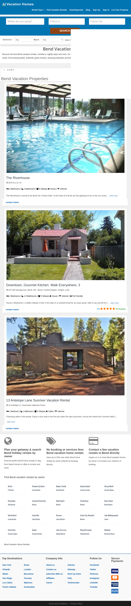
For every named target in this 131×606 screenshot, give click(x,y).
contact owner (12, 201)
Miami (5, 573)
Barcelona (28, 573)
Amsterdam (29, 586)
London (27, 568)
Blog (88, 10)
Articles (71, 564)
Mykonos (28, 582)
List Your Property (119, 10)
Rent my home (74, 573)
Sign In (106, 10)
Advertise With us (54, 573)
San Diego (7, 577)
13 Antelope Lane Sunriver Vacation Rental (38, 399)
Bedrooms (7, 39)
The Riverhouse (18, 177)
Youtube (93, 586)
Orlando (6, 568)
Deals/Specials (76, 10)
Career (49, 582)
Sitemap (71, 568)
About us (50, 564)
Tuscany (28, 577)
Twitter (93, 568)
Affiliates (50, 577)
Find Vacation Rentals (57, 10)
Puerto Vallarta (9, 586)
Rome (26, 564)
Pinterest (94, 573)
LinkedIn (94, 582)
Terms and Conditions (58, 603)
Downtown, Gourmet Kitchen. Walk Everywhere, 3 (43, 284)
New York (7, 564)
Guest (36, 39)
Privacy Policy (76, 603)
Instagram (94, 577)
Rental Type (38, 10)
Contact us (51, 568)
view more (114, 195)
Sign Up (96, 10)
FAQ (70, 577)
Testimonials (73, 582)
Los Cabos (8, 582)
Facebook (94, 564)
